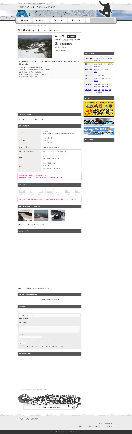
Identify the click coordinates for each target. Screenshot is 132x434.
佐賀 (99, 90)
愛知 (95, 75)
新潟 (99, 70)
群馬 (99, 66)
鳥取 (95, 84)
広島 (106, 84)
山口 (110, 84)
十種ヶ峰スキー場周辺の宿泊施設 (49, 299)
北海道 (96, 58)
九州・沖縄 (88, 90)
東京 (95, 64)
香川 (99, 86)
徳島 (95, 86)
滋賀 (106, 78)
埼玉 (104, 64)
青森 (100, 58)
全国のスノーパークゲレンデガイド (36, 7)
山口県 (34, 25)
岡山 (103, 84)
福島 (99, 61)
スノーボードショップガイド (58, 20)
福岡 (95, 90)
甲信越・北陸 (88, 70)
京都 (103, 78)
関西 (86, 78)
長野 (103, 70)
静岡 (103, 75)
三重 (106, 75)
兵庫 (99, 78)
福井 (95, 72)
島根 (99, 84)
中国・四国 (28, 25)
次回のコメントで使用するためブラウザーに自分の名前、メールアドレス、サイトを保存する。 (38, 339)
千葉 (107, 64)
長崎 (103, 90)
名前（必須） (21, 334)
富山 (106, 70)
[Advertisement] (49, 95)
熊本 (106, 90)
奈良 (110, 78)
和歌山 (96, 81)
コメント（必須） (22, 324)
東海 (86, 75)
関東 (86, 64)
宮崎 (95, 92)
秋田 (111, 58)
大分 (110, 90)
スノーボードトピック (76, 20)
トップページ (25, 20)
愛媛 (103, 86)
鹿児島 (100, 92)
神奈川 (100, 64)
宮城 (107, 58)
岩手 (104, 58)
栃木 (95, 66)
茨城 (111, 64)
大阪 (95, 78)
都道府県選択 (41, 20)
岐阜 (99, 75)
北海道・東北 (88, 58)
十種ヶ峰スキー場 (38, 119)
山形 (95, 61)
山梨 (95, 70)
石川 (110, 70)
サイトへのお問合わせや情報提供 (29, 419)
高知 (106, 86)
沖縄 (104, 92)
